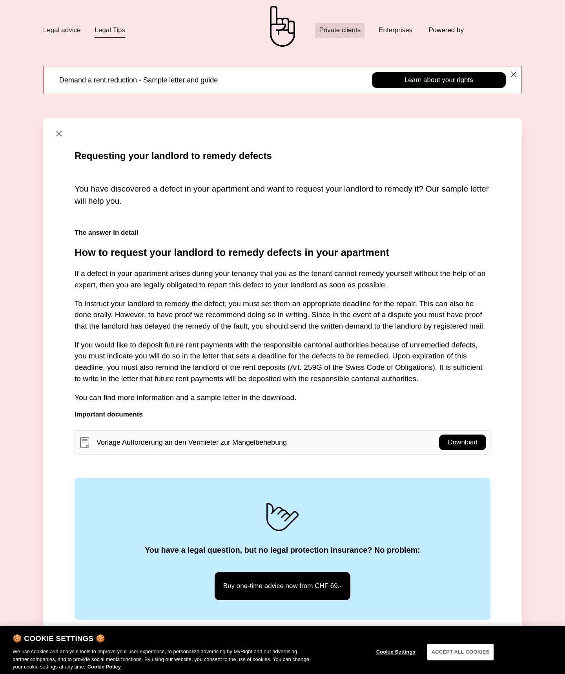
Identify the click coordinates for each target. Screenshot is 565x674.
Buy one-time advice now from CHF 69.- (282, 586)
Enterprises (395, 30)
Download (463, 442)
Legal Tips (110, 30)
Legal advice (61, 30)
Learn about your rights (439, 80)
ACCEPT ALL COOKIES (461, 657)
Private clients (340, 30)
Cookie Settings (396, 657)
